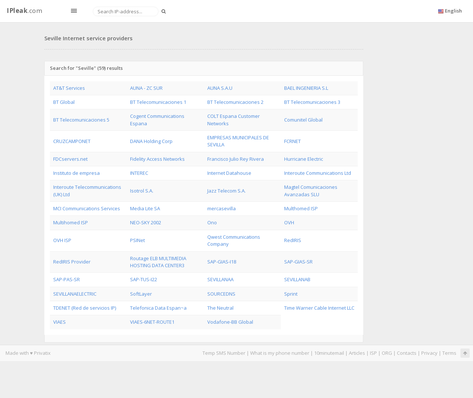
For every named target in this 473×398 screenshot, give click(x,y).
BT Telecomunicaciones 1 (158, 102)
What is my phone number (279, 353)
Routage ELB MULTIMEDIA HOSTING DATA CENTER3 (158, 262)
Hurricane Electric (303, 159)
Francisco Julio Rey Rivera (235, 159)
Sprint (290, 293)
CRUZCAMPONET (72, 141)
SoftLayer (141, 293)
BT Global (64, 102)
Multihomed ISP (70, 222)
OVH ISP (62, 240)
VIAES (59, 322)
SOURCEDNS (221, 293)
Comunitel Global (303, 119)
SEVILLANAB (297, 279)
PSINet (137, 240)
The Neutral (220, 308)
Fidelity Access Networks (157, 159)
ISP (373, 353)
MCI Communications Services (86, 208)
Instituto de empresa (76, 173)
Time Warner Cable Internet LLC (319, 308)
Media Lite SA (145, 208)
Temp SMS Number (224, 353)
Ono (212, 222)
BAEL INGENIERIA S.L (306, 88)
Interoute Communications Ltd (317, 173)
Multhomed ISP (301, 208)
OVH (289, 222)
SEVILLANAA (220, 279)
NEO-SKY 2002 (145, 222)
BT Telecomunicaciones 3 (312, 102)
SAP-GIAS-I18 (221, 261)
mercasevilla (221, 208)
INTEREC (139, 173)
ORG (387, 353)
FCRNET (292, 141)
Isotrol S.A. (141, 190)
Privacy (429, 353)
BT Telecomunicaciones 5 (81, 119)
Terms (449, 353)
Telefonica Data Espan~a (158, 308)
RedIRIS (292, 240)
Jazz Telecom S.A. (226, 190)
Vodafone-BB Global (230, 322)
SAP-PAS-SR (66, 279)
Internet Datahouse (229, 173)
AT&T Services (69, 88)
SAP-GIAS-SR (298, 261)
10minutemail (329, 353)
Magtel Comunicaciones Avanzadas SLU (310, 190)
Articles (357, 353)
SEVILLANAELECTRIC (74, 293)
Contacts (406, 353)
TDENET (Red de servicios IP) (84, 308)
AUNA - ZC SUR (146, 88)
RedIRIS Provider (72, 261)
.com (24, 10)
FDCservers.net (70, 159)
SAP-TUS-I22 (143, 279)
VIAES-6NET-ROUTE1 (152, 322)
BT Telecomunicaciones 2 (235, 102)
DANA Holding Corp (151, 141)
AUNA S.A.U (219, 88)
